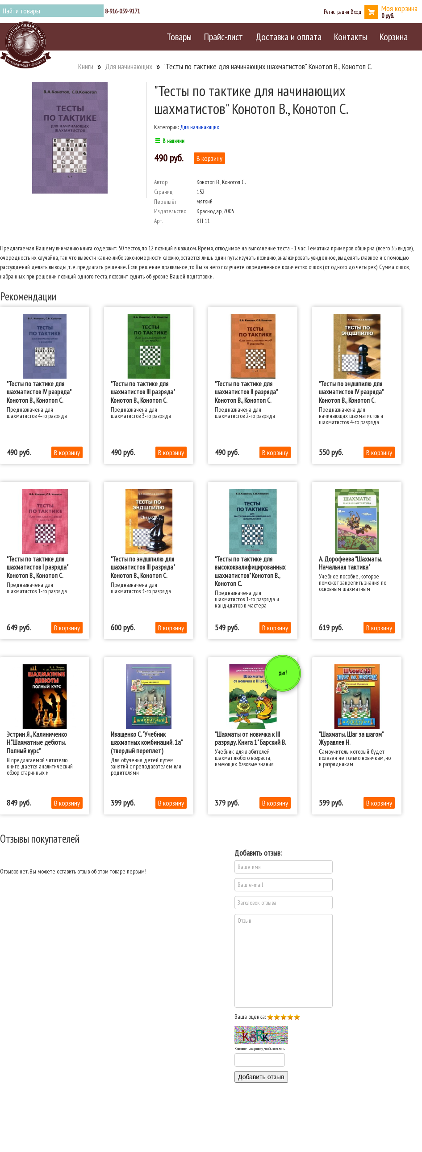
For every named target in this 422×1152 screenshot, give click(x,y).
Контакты (350, 36)
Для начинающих (128, 66)
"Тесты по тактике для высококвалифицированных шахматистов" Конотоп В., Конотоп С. (250, 571)
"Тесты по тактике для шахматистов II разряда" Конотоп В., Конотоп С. (246, 392)
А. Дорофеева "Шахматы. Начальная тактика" (350, 562)
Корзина (394, 36)
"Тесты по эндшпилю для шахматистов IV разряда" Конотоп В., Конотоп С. (351, 392)
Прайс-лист (223, 36)
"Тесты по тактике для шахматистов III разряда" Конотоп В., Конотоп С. (143, 392)
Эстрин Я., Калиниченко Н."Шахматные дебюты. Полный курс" (37, 742)
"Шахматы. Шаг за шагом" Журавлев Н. (351, 738)
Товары (179, 36)
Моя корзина (399, 8)
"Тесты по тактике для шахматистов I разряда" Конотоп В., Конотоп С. (37, 567)
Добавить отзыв (261, 1076)
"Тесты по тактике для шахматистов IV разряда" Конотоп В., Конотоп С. (39, 392)
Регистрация (336, 11)
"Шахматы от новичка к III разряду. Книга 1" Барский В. (250, 738)
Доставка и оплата (288, 36)
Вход (356, 11)
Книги (85, 66)
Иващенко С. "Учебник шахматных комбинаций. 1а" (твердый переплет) (146, 742)
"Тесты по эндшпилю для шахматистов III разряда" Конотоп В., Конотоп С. (143, 567)
